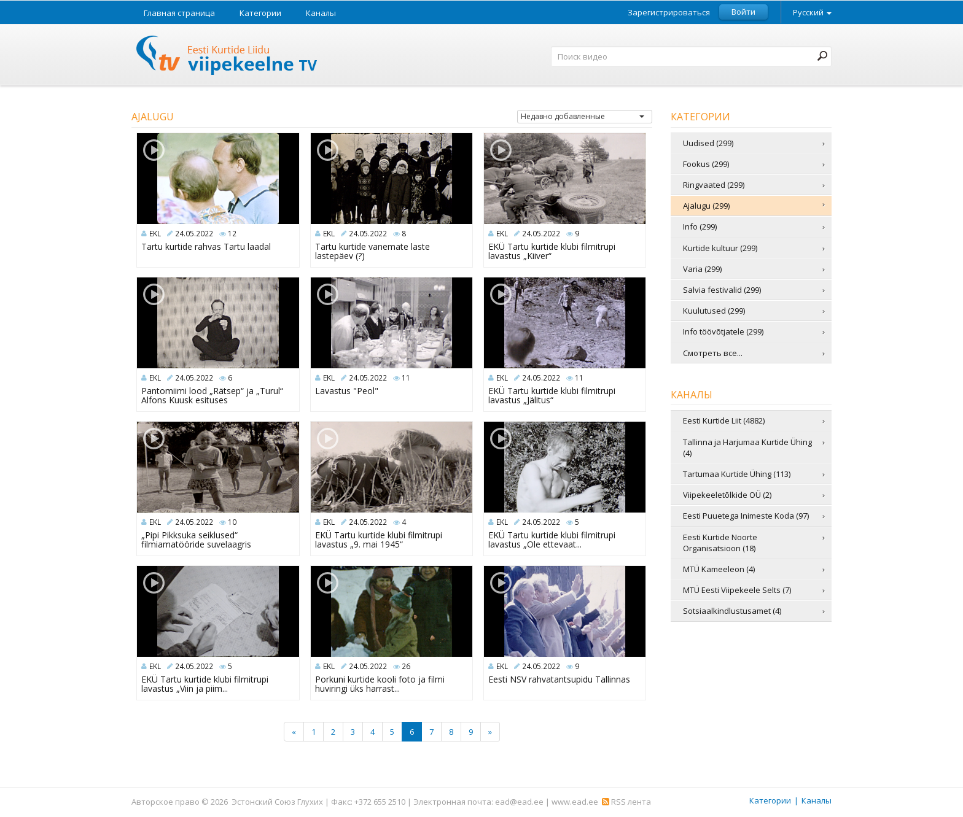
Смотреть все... (713, 352)
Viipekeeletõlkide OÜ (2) (727, 494)
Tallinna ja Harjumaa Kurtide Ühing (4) (747, 447)
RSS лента (626, 801)
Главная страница (179, 12)
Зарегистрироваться (669, 13)
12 (232, 233)
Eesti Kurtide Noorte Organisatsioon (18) (720, 543)
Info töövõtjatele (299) (723, 331)
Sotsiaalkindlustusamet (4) (732, 610)
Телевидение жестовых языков (227, 57)
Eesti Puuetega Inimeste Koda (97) (746, 515)
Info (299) (700, 226)
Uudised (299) (708, 143)
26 (406, 666)
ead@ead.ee (519, 801)
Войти (743, 11)
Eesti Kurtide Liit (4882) (724, 420)
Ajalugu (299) (706, 205)
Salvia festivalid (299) (722, 289)
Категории (260, 12)
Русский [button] (812, 12)
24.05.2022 (194, 233)
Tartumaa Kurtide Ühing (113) (736, 473)
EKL (155, 233)
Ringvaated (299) (713, 184)
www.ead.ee (575, 801)
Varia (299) (702, 268)
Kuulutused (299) (714, 310)
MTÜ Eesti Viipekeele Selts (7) (737, 589)
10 (232, 522)
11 (406, 378)
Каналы (321, 12)
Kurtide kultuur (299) (720, 248)
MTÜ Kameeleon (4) (719, 569)
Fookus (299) (706, 163)
